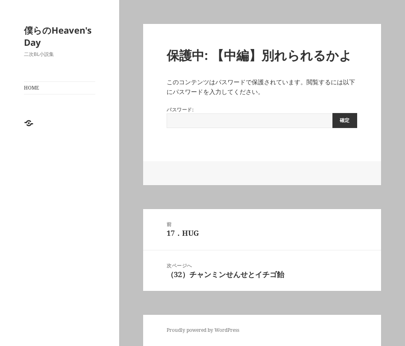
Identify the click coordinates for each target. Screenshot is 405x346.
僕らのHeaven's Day (58, 36)
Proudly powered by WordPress (203, 330)
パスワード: (262, 117)
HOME (31, 87)
